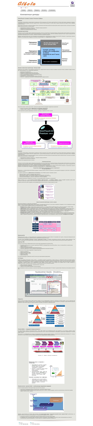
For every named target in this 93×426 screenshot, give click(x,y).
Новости (30, 10)
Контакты (44, 10)
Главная (23, 10)
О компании (52, 10)
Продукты (37, 10)
